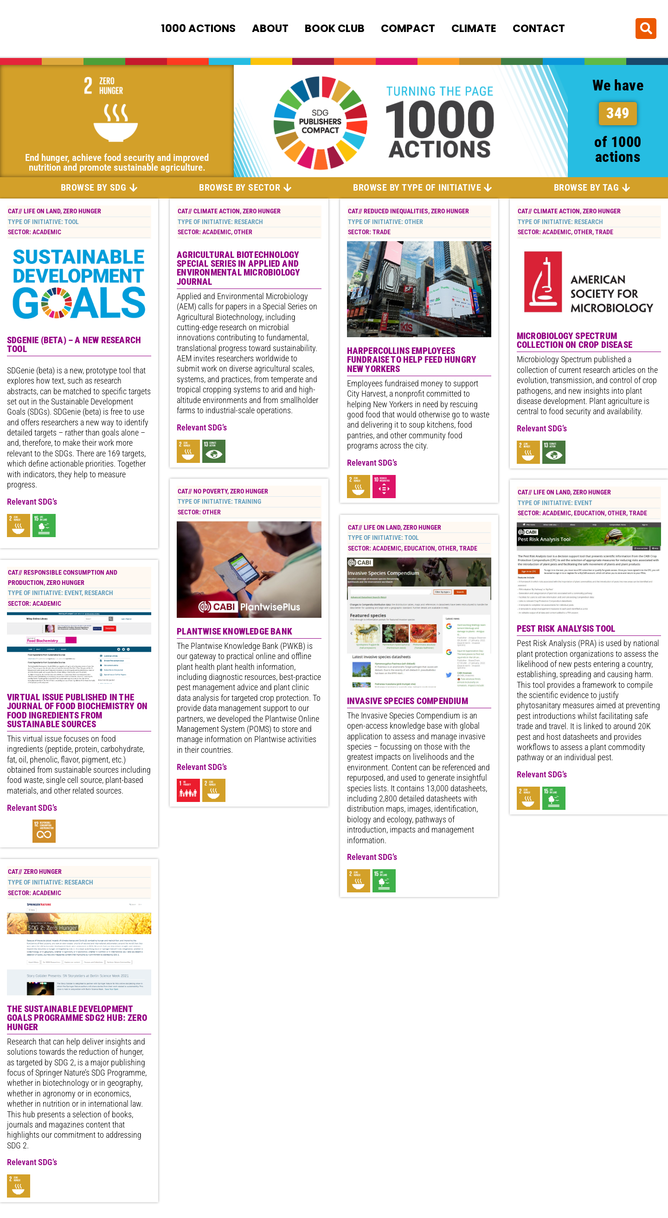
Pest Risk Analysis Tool (566, 629)
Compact (408, 28)
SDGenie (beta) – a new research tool (74, 345)
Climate (473, 28)
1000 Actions (198, 28)
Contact (539, 28)
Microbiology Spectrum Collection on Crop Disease (574, 341)
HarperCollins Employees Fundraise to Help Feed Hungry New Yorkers (412, 360)
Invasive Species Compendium (407, 701)
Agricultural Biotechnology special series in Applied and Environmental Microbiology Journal (238, 269)
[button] (646, 28)
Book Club (335, 28)
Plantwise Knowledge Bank (234, 632)
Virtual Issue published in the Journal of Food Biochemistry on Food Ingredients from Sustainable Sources (77, 712)
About (270, 28)
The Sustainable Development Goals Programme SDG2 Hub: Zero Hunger (77, 1019)
